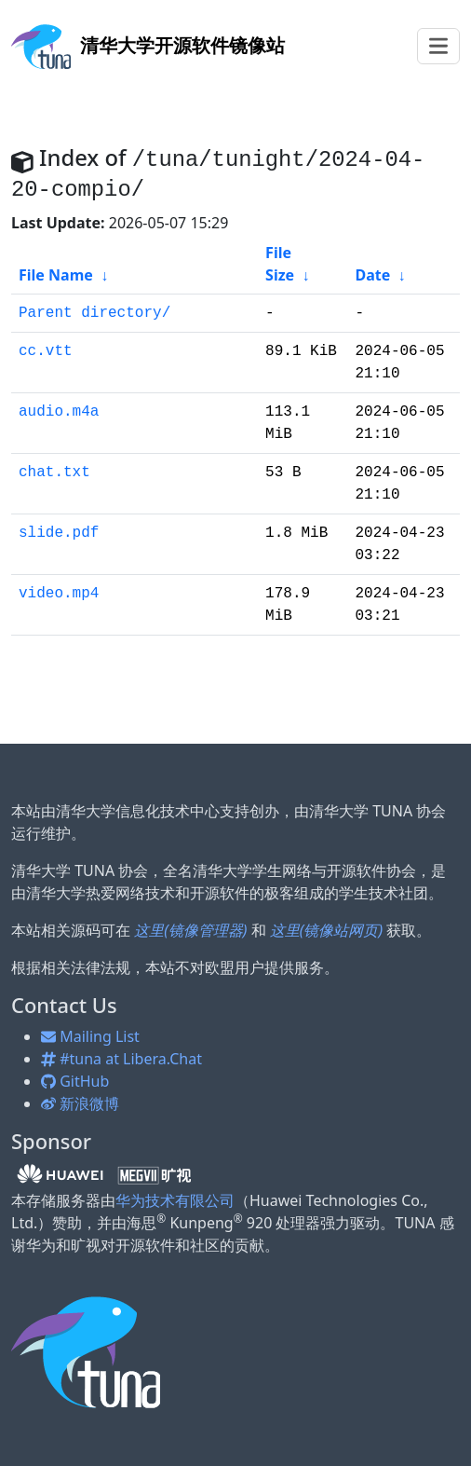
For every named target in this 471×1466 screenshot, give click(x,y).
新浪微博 (80, 1103)
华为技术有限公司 (175, 1200)
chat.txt (54, 472)
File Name (56, 275)
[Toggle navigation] (438, 46)
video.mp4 (59, 593)
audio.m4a (59, 412)
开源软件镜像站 (148, 45)
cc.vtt (46, 351)
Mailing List (90, 1036)
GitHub (75, 1081)
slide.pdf (59, 533)
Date (372, 275)
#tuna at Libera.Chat (121, 1058)
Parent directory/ (94, 313)
